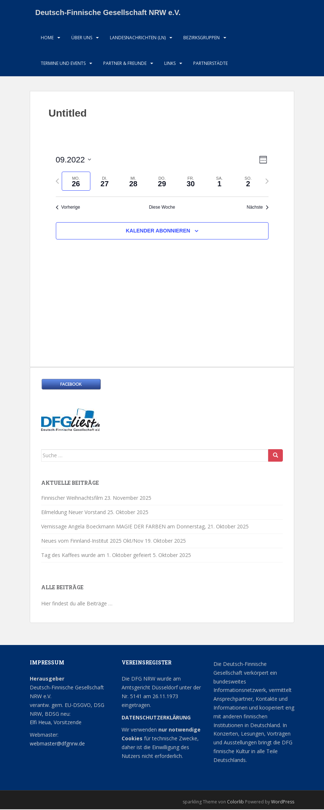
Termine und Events (63, 64)
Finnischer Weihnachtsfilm (72, 498)
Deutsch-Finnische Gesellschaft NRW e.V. (108, 13)
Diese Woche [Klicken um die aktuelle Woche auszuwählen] (162, 208)
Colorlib (235, 802)
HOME (47, 38)
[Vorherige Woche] (57, 182)
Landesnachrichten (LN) (138, 38)
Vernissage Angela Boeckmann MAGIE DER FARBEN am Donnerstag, (123, 527)
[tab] (76, 182)
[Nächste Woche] (267, 182)
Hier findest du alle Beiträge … (76, 604)
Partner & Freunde (125, 64)
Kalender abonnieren (158, 231)
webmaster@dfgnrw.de (57, 744)
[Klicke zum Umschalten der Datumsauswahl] (73, 160)
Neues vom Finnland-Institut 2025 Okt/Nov (92, 541)
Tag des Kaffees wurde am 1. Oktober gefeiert (96, 555)
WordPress (282, 802)
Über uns (81, 38)
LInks (170, 64)
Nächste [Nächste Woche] (257, 208)
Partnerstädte (210, 64)
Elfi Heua (40, 723)
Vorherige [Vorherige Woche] (68, 208)
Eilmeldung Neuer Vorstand (73, 512)
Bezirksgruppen (201, 38)
